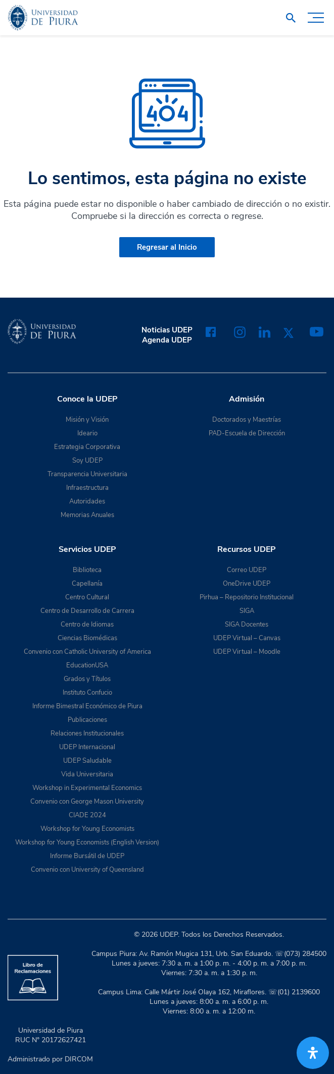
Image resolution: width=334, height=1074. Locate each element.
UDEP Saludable (87, 760)
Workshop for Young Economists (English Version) (87, 842)
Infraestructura (87, 487)
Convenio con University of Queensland (87, 869)
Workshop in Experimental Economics (87, 788)
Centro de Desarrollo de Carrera (87, 610)
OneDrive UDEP (246, 583)
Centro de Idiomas (87, 624)
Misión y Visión (87, 419)
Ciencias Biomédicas (87, 638)
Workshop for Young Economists (87, 828)
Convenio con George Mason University (87, 801)
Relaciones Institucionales (87, 733)
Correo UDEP (246, 570)
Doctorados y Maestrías (246, 419)
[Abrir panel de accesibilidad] (313, 1053)
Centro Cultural (87, 597)
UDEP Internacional (87, 747)
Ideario (87, 433)
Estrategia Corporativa (87, 446)
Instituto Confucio (87, 692)
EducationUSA (87, 665)
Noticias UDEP (167, 330)
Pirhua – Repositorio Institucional (247, 597)
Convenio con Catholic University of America (87, 651)
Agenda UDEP (167, 340)
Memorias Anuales (87, 515)
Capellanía (87, 583)
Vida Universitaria (87, 774)
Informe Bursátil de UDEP (87, 856)
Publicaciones (87, 719)
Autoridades (87, 501)
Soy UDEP (87, 460)
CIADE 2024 (87, 815)
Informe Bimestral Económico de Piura (87, 706)
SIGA (247, 610)
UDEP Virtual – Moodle (246, 651)
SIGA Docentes (246, 624)
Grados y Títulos (87, 679)
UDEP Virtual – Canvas (246, 638)
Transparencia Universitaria (87, 474)
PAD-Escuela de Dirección (247, 433)
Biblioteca (87, 570)
